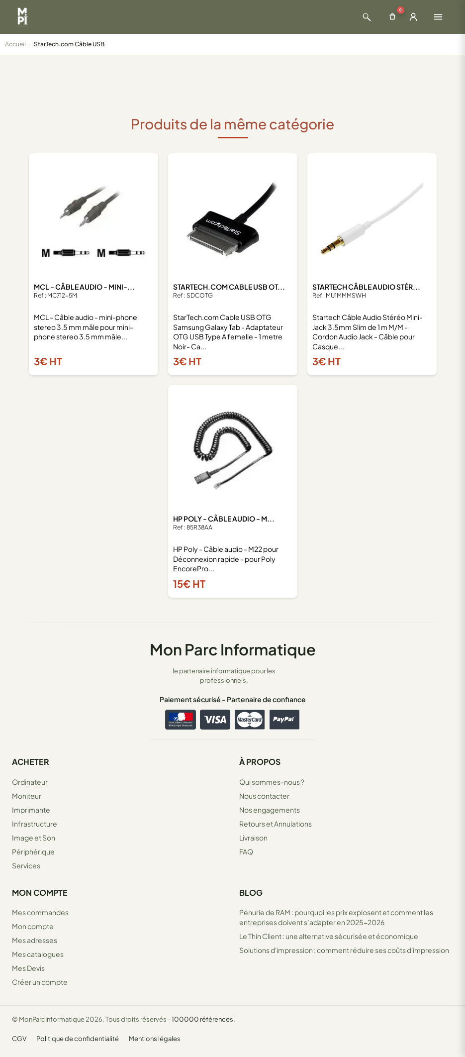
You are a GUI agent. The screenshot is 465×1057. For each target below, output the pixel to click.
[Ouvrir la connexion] (413, 17)
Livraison (253, 837)
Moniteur (26, 795)
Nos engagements (269, 809)
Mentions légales (155, 1039)
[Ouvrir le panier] (392, 17)
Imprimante (31, 809)
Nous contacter (264, 795)
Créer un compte (40, 981)
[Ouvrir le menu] (438, 17)
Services (26, 865)
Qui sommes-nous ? (271, 781)
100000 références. (203, 1019)
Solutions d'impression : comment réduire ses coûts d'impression (344, 950)
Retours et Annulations (275, 823)
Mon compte (33, 926)
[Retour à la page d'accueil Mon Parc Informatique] (22, 16)
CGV (19, 1039)
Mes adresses (34, 940)
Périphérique (33, 851)
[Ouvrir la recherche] (366, 17)
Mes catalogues (38, 954)
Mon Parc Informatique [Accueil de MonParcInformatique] (233, 649)
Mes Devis (28, 967)
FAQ (246, 851)
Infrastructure (34, 823)
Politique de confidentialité (77, 1039)
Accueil (15, 44)
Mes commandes (40, 912)
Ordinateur (30, 781)
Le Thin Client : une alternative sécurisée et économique (328, 936)
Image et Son (33, 837)
